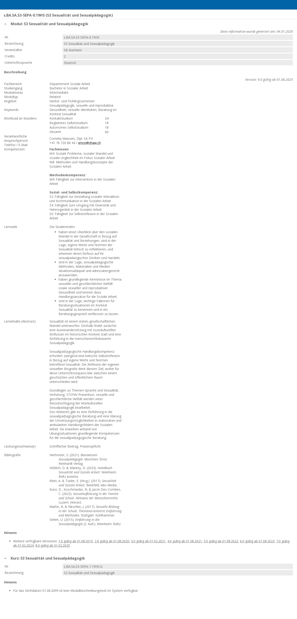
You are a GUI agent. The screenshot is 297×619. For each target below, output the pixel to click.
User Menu (287, 4)
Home (27, 4)
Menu (9, 4)
